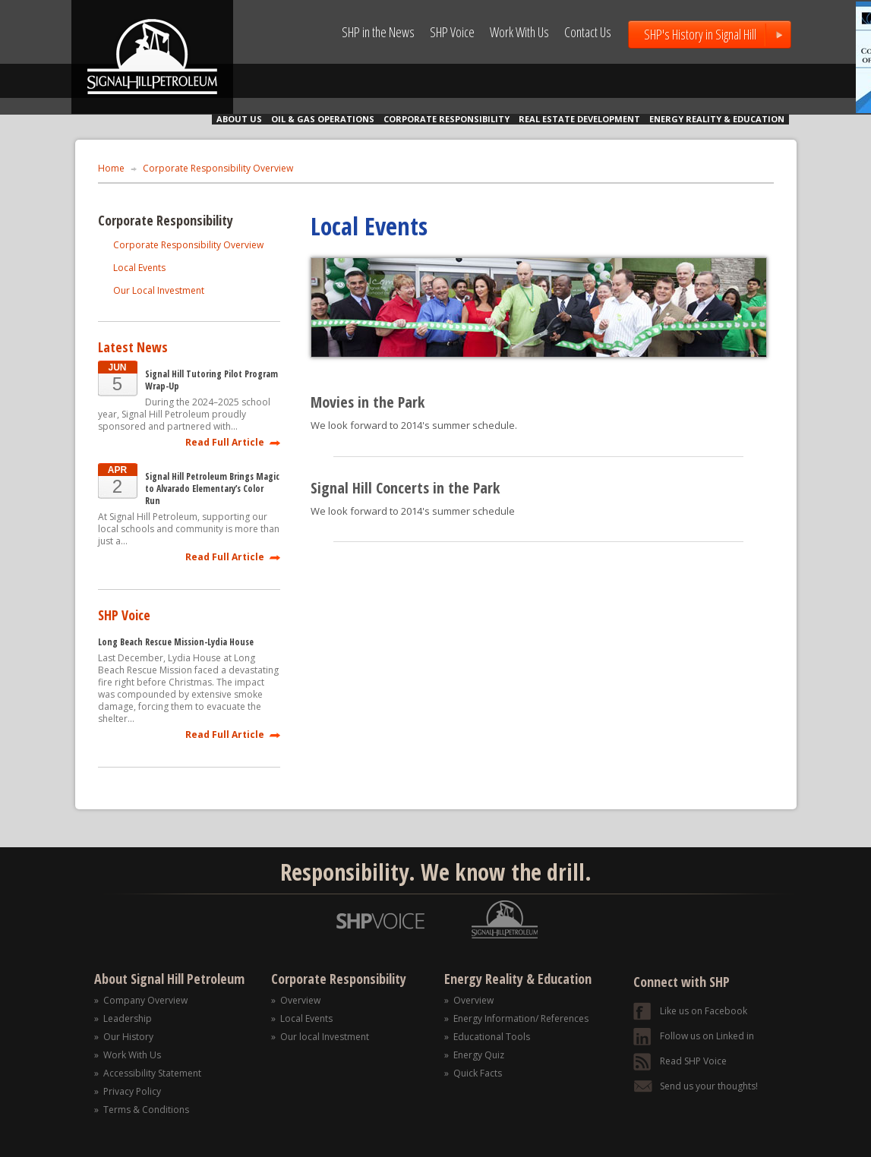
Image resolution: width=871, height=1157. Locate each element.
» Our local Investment (320, 1036)
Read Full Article (224, 441)
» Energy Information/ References (516, 1018)
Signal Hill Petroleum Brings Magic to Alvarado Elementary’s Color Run (212, 489)
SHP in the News (378, 32)
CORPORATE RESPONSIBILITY (446, 119)
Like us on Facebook (703, 1010)
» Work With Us (127, 1054)
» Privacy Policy (127, 1091)
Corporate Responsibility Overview (218, 168)
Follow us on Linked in (707, 1035)
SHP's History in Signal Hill (700, 34)
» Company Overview (141, 1000)
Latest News (133, 347)
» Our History (123, 1036)
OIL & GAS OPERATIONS (322, 119)
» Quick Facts (473, 1073)
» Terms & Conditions (141, 1109)
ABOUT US (239, 119)
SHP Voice (452, 32)
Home (111, 168)
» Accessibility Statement (147, 1073)
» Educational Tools (487, 1036)
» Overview (295, 1000)
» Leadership (123, 1018)
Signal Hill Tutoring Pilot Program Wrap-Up (211, 380)
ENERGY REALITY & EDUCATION (716, 119)
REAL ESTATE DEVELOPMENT (579, 119)
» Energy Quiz (474, 1054)
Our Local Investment (158, 290)
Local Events (139, 267)
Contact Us (587, 32)
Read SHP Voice (693, 1061)
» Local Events (302, 1018)
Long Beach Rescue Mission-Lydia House (176, 642)
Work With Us (519, 32)
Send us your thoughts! (709, 1086)
